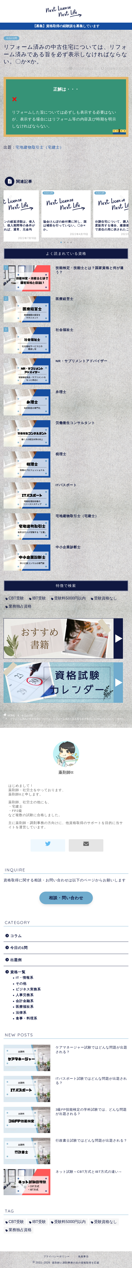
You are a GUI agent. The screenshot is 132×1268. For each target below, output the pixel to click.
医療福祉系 (25, 1006)
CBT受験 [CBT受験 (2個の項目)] (16, 598)
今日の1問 (11, 38)
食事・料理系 (26, 1018)
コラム (16, 936)
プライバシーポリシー (56, 1256)
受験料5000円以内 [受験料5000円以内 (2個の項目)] (70, 598)
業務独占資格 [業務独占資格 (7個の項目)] (20, 606)
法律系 (21, 1012)
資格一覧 (18, 972)
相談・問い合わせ (66, 898)
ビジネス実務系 (28, 989)
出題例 (16, 960)
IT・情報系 (24, 977)
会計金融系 (25, 1001)
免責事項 (83, 1256)
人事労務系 (25, 995)
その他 (21, 983)
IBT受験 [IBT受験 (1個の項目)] (39, 598)
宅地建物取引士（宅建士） (40, 147)
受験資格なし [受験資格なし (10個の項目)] (105, 598)
